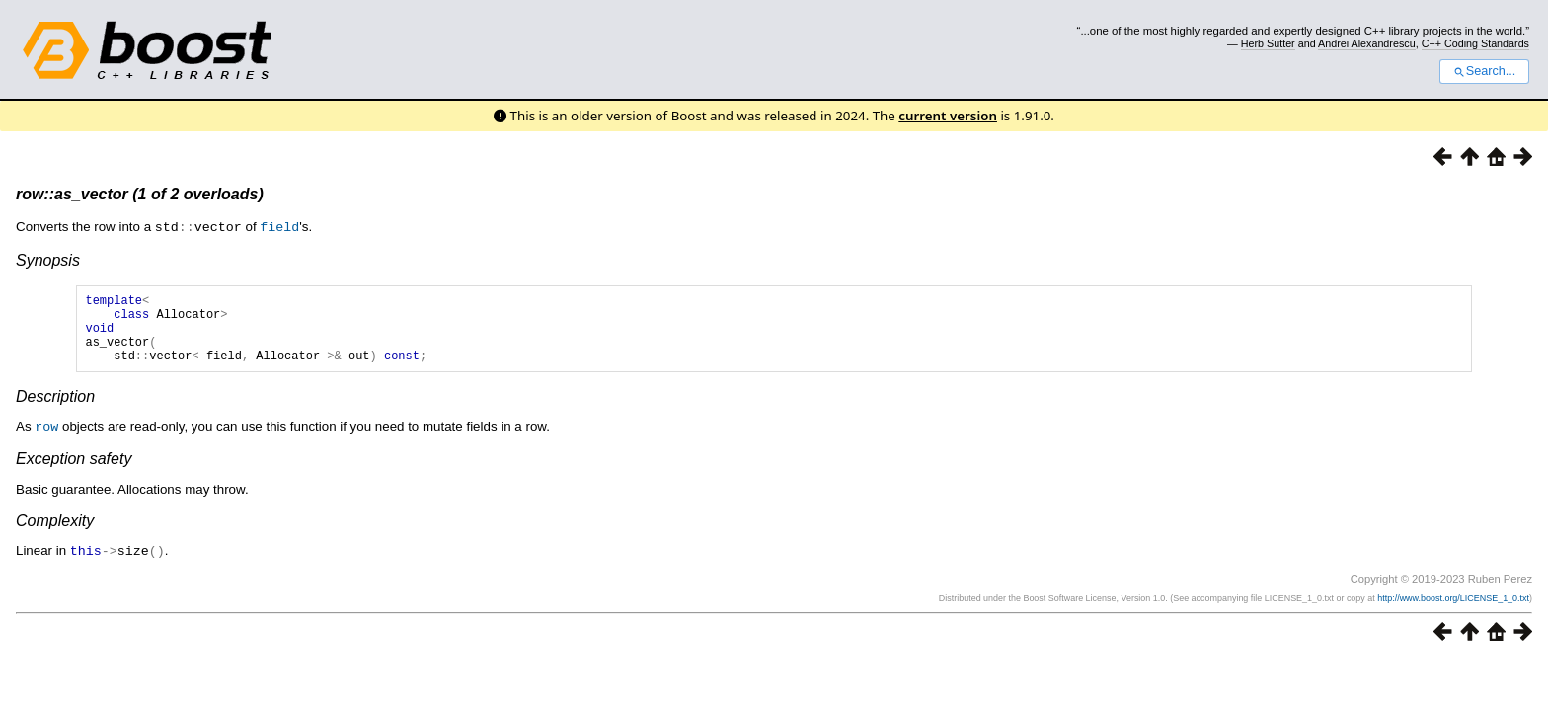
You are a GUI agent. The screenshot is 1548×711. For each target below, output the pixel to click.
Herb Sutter (1268, 43)
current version (947, 115)
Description (55, 410)
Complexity (55, 533)
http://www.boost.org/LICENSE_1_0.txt (1453, 610)
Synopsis (48, 259)
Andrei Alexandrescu (1367, 43)
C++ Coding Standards (1475, 43)
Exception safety (73, 471)
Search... (1484, 71)
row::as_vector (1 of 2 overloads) (140, 194)
